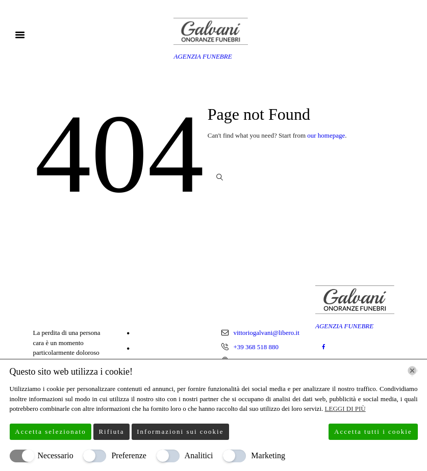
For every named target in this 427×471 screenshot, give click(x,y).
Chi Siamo (150, 349)
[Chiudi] (412, 370)
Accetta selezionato (50, 431)
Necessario (55, 455)
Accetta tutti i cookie (373, 431)
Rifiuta (111, 431)
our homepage (326, 135)
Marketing (268, 455)
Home (144, 333)
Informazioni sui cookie (180, 431)
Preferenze (128, 455)
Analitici (199, 455)
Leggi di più (345, 408)
